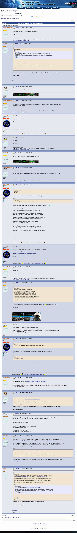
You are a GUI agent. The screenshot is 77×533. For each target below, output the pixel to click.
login (13, 10)
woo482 (6, 86)
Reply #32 (17, 167)
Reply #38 (17, 338)
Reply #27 (17, 86)
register (16, 10)
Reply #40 (17, 392)
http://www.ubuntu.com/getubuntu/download (22, 440)
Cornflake (6, 435)
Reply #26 (17, 43)
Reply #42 (17, 435)
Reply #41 (17, 413)
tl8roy (5, 43)
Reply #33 (17, 184)
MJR (5, 468)
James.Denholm (8, 27)
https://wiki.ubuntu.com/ (50, 440)
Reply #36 (17, 282)
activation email (12, 11)
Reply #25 (17, 27)
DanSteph (6, 115)
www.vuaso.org (14, 510)
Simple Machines (43, 523)
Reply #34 (17, 246)
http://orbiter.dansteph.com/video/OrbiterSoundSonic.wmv (25, 253)
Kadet (5, 323)
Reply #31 (17, 152)
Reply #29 (17, 115)
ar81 (5, 413)
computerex (7, 377)
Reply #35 (17, 266)
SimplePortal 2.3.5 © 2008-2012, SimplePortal (39, 524)
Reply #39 (17, 377)
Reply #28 (17, 100)
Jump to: (63, 519)
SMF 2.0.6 (33, 523)
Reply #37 (17, 323)
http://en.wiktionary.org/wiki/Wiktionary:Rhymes (21, 40)
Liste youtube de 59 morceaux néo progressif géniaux (33, 133)
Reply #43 (17, 468)
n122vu (5, 282)
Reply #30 (17, 137)
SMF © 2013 (38, 523)
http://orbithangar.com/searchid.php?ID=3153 (36, 381)
